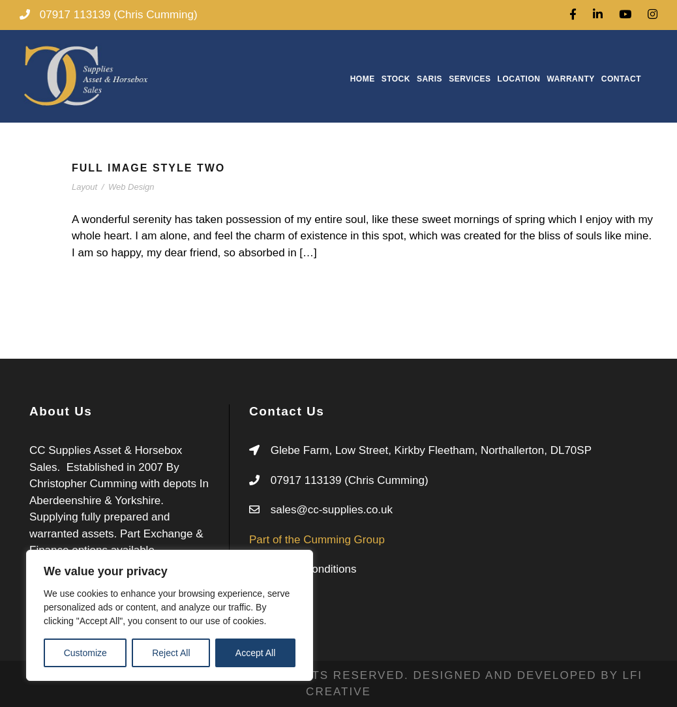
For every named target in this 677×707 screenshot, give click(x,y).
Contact (621, 78)
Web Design (131, 187)
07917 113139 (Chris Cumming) (350, 480)
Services (469, 78)
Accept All (255, 653)
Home (362, 78)
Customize (85, 653)
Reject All (171, 653)
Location (519, 78)
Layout (84, 187)
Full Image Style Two (148, 167)
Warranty (570, 78)
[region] (169, 615)
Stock (396, 78)
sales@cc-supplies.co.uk (332, 510)
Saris (429, 78)
